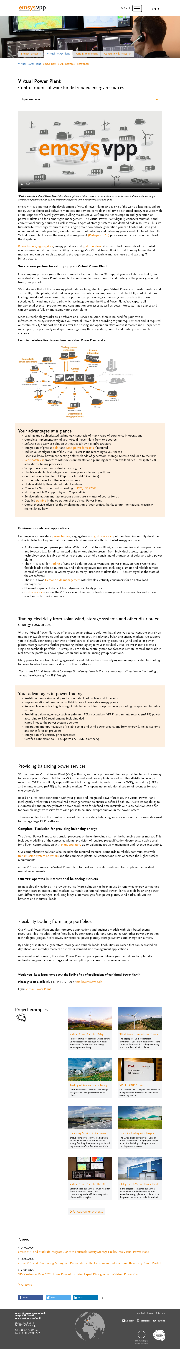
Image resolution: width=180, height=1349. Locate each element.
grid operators (92, 246)
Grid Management (87, 53)
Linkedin (129, 1321)
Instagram (145, 1321)
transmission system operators (38, 856)
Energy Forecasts (31, 53)
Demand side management (62, 580)
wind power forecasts (80, 448)
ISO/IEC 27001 (86, 488)
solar (56, 448)
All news (26, 1285)
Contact (141, 1313)
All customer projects (88, 1212)
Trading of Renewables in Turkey (88, 1085)
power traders (61, 536)
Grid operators (34, 592)
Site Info (160, 1313)
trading (55, 563)
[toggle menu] (137, 8)
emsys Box (49, 64)
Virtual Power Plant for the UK (87, 1184)
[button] (30, 1297)
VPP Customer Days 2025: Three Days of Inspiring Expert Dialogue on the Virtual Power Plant (78, 1274)
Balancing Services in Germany (88, 1133)
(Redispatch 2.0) (98, 235)
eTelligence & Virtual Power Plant (138, 1184)
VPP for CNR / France (132, 1085)
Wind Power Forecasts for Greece (138, 1034)
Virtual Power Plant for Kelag (87, 1034)
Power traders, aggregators (35, 246)
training (41, 500)
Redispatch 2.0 (34, 460)
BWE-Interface (66, 64)
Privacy (150, 1313)
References (83, 64)
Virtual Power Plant (58, 53)
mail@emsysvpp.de (89, 982)
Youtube (160, 1321)
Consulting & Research (117, 53)
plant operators (71, 844)
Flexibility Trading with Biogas (136, 1133)
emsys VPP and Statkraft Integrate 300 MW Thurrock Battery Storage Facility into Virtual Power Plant (83, 1252)
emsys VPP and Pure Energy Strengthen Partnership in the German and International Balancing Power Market (89, 1263)
